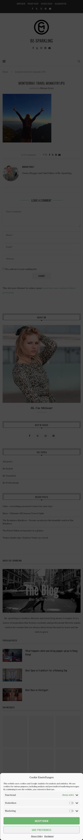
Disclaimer (49, 836)
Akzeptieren (41, 821)
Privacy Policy (37, 836)
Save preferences (41, 830)
